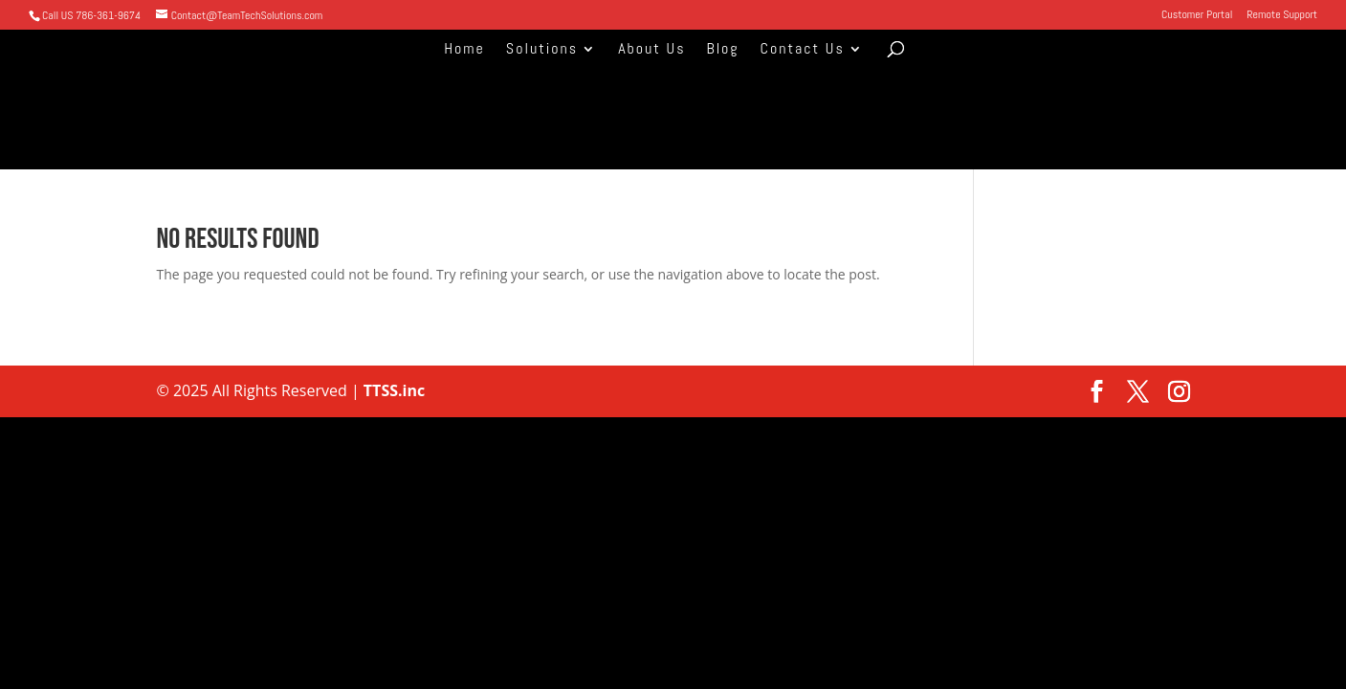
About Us (651, 50)
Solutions (542, 50)
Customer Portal (1196, 15)
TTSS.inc (393, 390)
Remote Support (1282, 15)
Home (464, 50)
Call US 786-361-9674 (91, 15)
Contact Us (803, 50)
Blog (722, 50)
